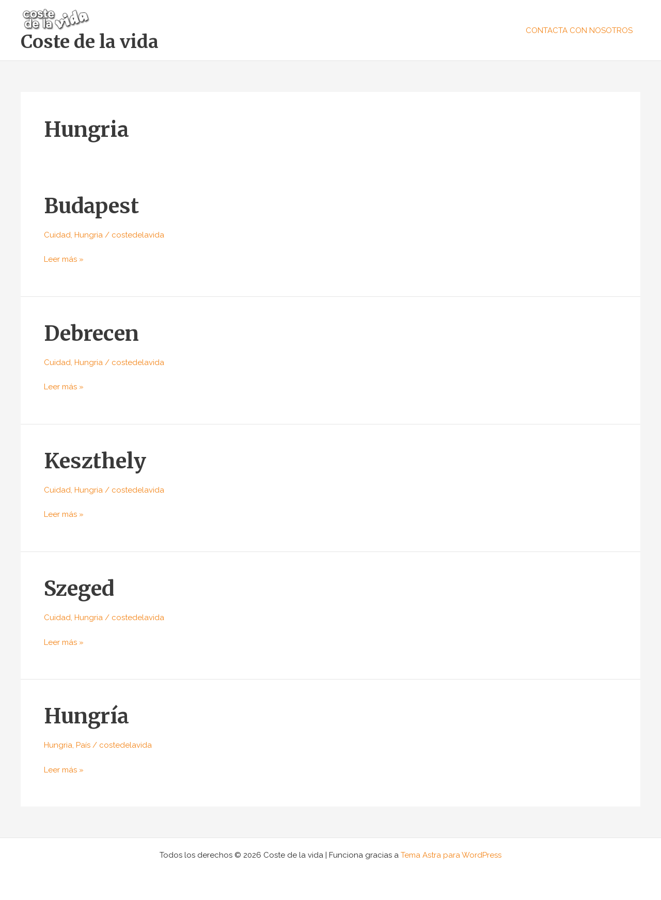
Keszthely (95, 461)
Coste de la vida (90, 41)
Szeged (79, 589)
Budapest (91, 206)
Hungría (86, 716)
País (83, 745)
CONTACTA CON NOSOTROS (579, 30)
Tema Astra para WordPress (451, 855)
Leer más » (64, 258)
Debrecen (91, 333)
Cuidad (57, 235)
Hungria (88, 235)
